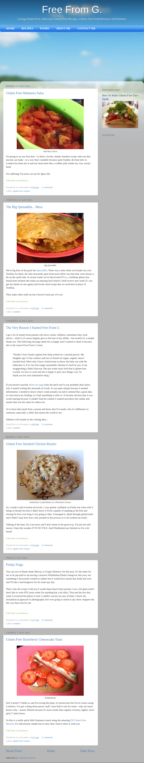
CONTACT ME (86, 28)
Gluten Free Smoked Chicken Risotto (31, 444)
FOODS (44, 28)
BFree (64, 277)
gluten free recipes (21, 191)
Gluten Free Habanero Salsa (25, 93)
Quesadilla (42, 270)
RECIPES (27, 28)
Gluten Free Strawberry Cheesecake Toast (34, 639)
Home (51, 751)
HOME (10, 28)
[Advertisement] (72, 57)
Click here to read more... (17, 180)
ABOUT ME (63, 28)
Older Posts (87, 751)
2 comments (47, 187)
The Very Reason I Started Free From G (32, 327)
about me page (36, 384)
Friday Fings (14, 564)
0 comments (47, 308)
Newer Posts (14, 751)
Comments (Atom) (26, 757)
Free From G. (72, 9)
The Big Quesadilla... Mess (24, 207)
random (16, 311)
